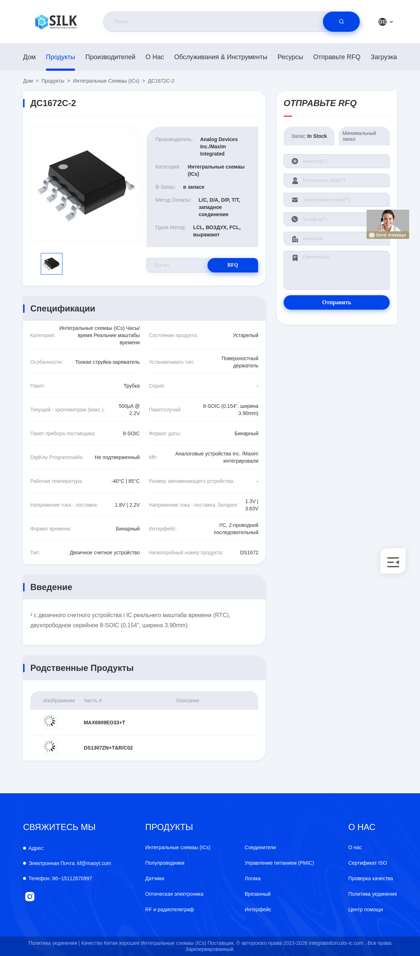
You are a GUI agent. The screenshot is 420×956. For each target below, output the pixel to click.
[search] (341, 22)
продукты (60, 57)
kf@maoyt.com (70, 863)
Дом (29, 57)
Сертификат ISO (367, 863)
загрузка (384, 57)
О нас (155, 57)
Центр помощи (365, 909)
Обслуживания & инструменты (220, 57)
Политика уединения (372, 894)
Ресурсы (290, 57)
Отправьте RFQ (336, 57)
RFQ (232, 265)
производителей (110, 57)
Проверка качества (370, 878)
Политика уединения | (54, 943)
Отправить (336, 302)
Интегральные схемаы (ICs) (106, 81)
